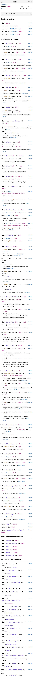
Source (3, 9)
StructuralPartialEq (13, 530)
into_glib (7, 241)
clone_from (8, 96)
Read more (21, 55)
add (5, 52)
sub (5, 462)
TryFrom (14, 647)
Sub (7, 454)
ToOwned (12, 628)
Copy (7, 524)
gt (5, 402)
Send (7, 546)
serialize (7, 427)
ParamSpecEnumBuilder (12, 225)
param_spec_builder (11, 228)
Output (8, 46)
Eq (6, 527)
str (19, 223)
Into (13, 592)
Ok (29, 429)
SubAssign (10, 486)
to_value (7, 501)
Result (18, 112)
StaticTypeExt (14, 622)
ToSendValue (13, 634)
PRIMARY (12, 34)
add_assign (8, 78)
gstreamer (4, 4)
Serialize (10, 425)
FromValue (13, 186)
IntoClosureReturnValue (11, 600)
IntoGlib (9, 235)
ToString (12, 641)
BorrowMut (13, 576)
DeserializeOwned (15, 669)
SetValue (9, 215)
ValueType (10, 514)
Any (10, 564)
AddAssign (10, 75)
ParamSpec (9, 213)
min (5, 271)
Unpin (7, 552)
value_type (8, 506)
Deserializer (11, 133)
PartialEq (10, 297)
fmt (5, 110)
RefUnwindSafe (11, 543)
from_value (14, 199)
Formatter (5, 112)
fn (16, 223)
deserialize (8, 126)
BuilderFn (9, 223)
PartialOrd (10, 371)
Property (12, 609)
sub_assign (8, 489)
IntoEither (13, 606)
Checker (8, 191)
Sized (9, 264)
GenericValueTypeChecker (11, 193)
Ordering (5, 251)
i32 (19, 43)
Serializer (11, 434)
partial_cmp (8, 373)
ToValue (9, 498)
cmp (5, 249)
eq (5, 299)
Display (9, 142)
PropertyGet (13, 616)
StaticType (10, 444)
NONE (11, 26)
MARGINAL (13, 29)
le (5, 393)
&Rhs (19, 309)
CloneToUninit (14, 582)
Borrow (11, 570)
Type (19, 446)
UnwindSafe (9, 555)
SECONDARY (13, 31)
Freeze (8, 540)
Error (8, 129)
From (8, 156)
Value (21, 156)
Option (12, 375)
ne (5, 309)
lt (5, 383)
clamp (6, 284)
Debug (8, 107)
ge (5, 412)
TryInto (14, 663)
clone (6, 90)
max (5, 259)
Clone (8, 87)
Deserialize (15, 121)
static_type (8, 446)
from (6, 159)
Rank (15, 2)
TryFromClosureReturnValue (13, 655)
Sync (7, 549)
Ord (7, 246)
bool (3, 301)
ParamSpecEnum (20, 213)
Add (7, 43)
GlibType (9, 238)
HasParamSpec (11, 210)
